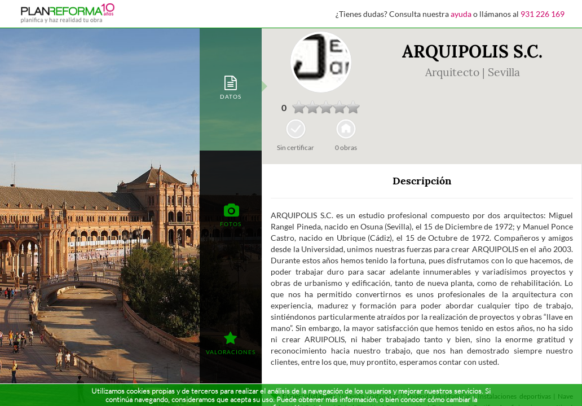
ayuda (461, 14)
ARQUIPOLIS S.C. (472, 51)
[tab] (231, 87)
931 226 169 (543, 14)
